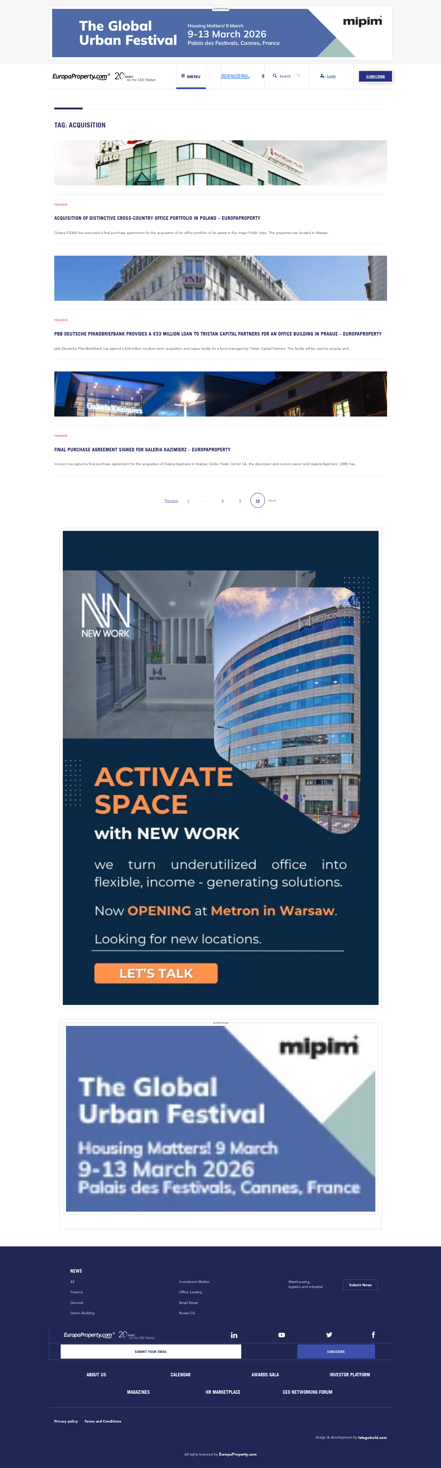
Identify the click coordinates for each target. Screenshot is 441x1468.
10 (257, 500)
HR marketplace (223, 1392)
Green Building (82, 1313)
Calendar (181, 1374)
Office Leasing (190, 1292)
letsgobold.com (372, 1437)
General (76, 1302)
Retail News (188, 1302)
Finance (60, 204)
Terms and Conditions (102, 1421)
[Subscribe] (336, 1351)
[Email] (151, 1351)
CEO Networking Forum (307, 1392)
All (72, 1281)
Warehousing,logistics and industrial (305, 1284)
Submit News (360, 1284)
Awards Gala (265, 1374)
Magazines (138, 1392)
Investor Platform (350, 1374)
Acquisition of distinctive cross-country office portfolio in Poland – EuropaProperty (157, 218)
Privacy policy (66, 1421)
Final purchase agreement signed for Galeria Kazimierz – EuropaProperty (142, 449)
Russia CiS (187, 1313)
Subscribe (375, 76)
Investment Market (194, 1281)
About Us (96, 1374)
